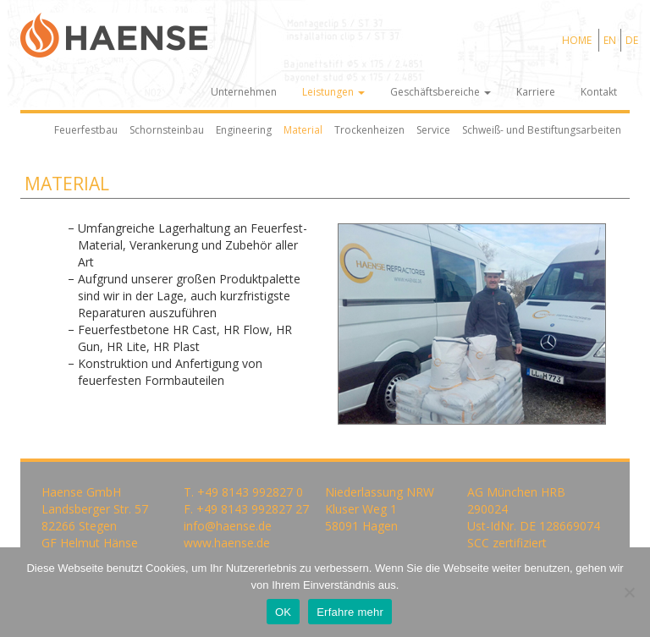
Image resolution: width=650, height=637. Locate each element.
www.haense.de (227, 543)
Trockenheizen (369, 130)
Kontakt (599, 92)
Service (433, 130)
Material (303, 130)
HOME (577, 40)
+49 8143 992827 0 (250, 492)
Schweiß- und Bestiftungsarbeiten (541, 130)
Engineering (244, 130)
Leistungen (333, 92)
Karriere (535, 92)
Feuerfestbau (86, 130)
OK (283, 612)
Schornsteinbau (166, 130)
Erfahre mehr (350, 612)
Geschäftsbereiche (440, 92)
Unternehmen (244, 92)
